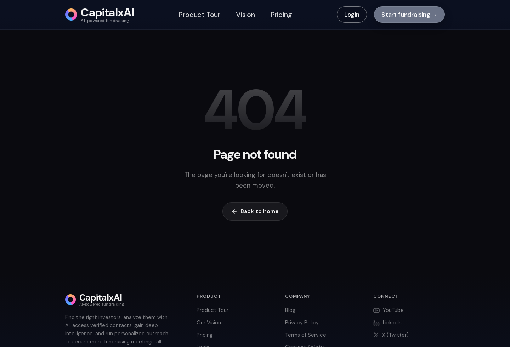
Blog (290, 310)
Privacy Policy (302, 322)
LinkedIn (387, 322)
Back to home (255, 211)
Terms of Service (305, 335)
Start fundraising (409, 14)
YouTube (388, 310)
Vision (245, 14)
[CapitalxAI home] (99, 15)
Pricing (281, 14)
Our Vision (209, 322)
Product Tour (199, 14)
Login (351, 14)
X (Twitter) (391, 335)
